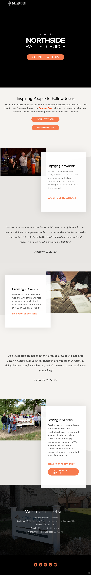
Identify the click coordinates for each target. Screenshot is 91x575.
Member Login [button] (45, 128)
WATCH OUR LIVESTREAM (62, 198)
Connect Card (45, 108)
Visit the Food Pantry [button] (61, 472)
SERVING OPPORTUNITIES (61, 464)
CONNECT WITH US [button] (45, 57)
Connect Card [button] (45, 119)
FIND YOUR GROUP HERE (24, 313)
